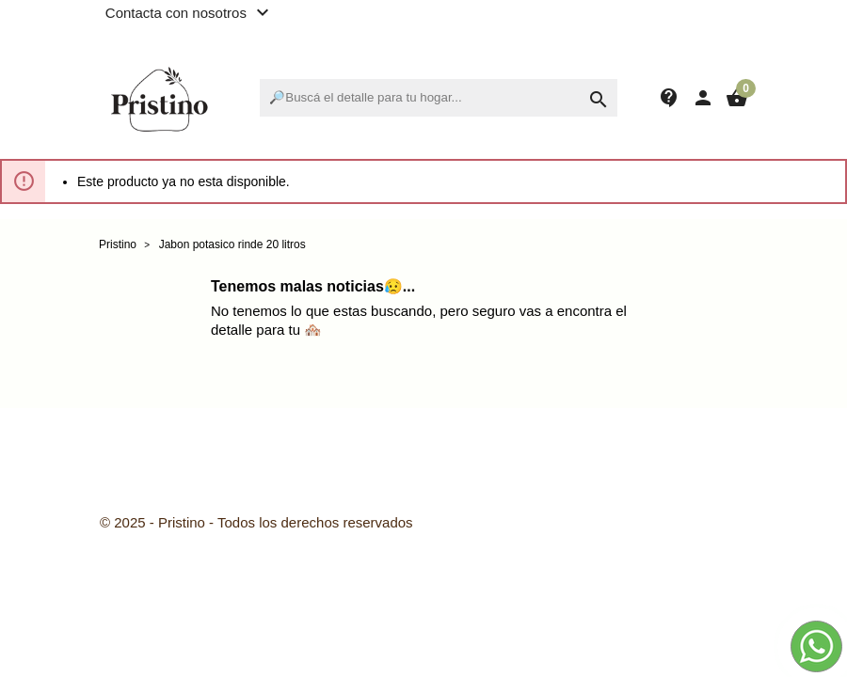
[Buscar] (438, 98)
